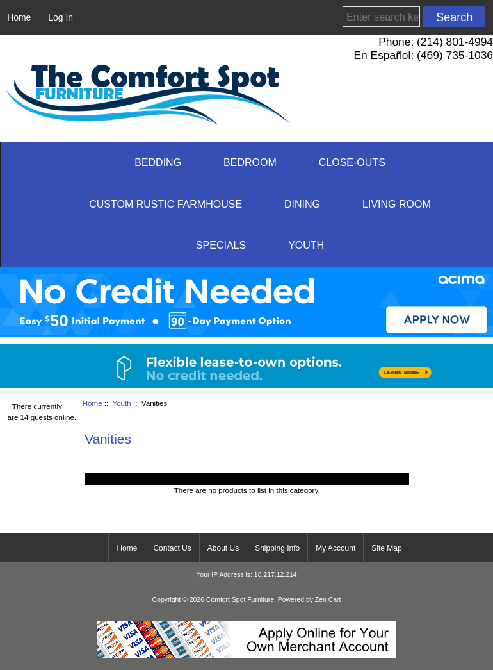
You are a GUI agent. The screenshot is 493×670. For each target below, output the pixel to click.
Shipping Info (277, 548)
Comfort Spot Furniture (240, 599)
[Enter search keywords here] (381, 16)
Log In (60, 17)
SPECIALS (221, 245)
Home (19, 17)
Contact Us (172, 548)
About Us (223, 548)
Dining (302, 204)
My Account (335, 548)
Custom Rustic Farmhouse (165, 204)
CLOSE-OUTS (352, 162)
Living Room (396, 204)
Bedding (157, 162)
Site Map (386, 548)
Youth (122, 403)
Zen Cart (328, 599)
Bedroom (250, 162)
